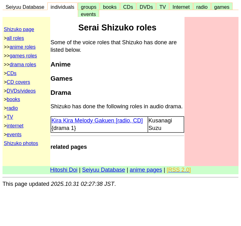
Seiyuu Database (25, 7)
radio (202, 7)
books (109, 7)
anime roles (23, 47)
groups (88, 7)
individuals (62, 7)
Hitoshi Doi (64, 170)
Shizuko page (19, 29)
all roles (15, 38)
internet (15, 125)
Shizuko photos (21, 143)
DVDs (146, 7)
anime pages (146, 170)
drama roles (23, 64)
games (222, 7)
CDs (128, 7)
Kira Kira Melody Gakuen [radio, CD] (97, 120)
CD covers (18, 82)
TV (163, 7)
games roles (23, 55)
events (88, 14)
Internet (181, 7)
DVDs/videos (21, 91)
